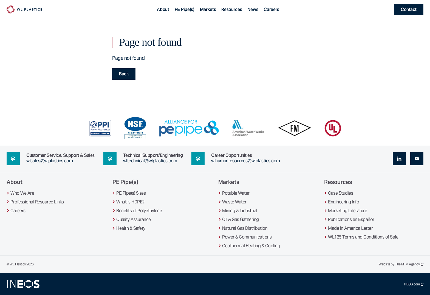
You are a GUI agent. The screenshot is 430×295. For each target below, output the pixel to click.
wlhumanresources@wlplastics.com (245, 161)
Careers (271, 9)
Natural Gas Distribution (244, 228)
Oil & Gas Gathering (240, 219)
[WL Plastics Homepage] (24, 9)
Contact (409, 9)
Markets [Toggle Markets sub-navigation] (208, 9)
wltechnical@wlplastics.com (150, 161)
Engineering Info (343, 202)
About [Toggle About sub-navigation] (163, 9)
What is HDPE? (130, 202)
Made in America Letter (350, 228)
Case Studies (340, 193)
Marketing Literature (347, 210)
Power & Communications (246, 237)
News (252, 9)
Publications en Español (351, 219)
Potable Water (236, 193)
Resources (231, 9)
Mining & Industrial (239, 210)
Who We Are (22, 193)
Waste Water (234, 202)
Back (124, 74)
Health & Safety (130, 228)
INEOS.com (414, 284)
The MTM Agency (409, 264)
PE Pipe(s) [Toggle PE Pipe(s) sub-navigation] (184, 9)
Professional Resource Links (37, 202)
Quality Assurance (133, 219)
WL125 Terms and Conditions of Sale (363, 237)
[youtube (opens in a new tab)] (416, 158)
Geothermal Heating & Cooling (251, 245)
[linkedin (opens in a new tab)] (399, 158)
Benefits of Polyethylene (139, 210)
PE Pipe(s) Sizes (131, 193)
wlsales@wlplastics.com (49, 161)
